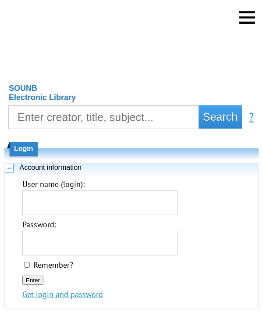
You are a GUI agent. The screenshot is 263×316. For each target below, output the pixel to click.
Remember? (53, 265)
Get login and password (62, 294)
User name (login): (53, 184)
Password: (39, 224)
